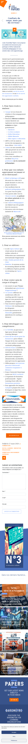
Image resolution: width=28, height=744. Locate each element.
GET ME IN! (14, 700)
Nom (3, 491)
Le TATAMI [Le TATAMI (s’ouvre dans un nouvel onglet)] (9, 330)
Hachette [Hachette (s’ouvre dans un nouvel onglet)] (11, 130)
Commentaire (5, 472)
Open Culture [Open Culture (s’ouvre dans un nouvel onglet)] (15, 249)
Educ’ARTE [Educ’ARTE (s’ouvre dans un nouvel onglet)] (18, 145)
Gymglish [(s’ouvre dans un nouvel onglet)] (8, 388)
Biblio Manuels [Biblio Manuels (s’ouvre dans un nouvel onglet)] (13, 136)
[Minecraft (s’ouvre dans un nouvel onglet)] (17, 211)
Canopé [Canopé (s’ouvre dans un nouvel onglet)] (7, 112)
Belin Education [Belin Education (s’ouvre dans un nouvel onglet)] (14, 134)
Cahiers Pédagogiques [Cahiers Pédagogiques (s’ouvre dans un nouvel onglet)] (16, 203)
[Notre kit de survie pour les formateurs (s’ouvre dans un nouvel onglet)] (13, 339)
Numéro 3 (14, 13)
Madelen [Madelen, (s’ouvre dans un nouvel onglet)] (8, 264)
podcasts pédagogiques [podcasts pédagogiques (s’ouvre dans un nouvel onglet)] (13, 189)
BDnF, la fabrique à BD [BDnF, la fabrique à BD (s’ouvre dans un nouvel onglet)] (13, 178)
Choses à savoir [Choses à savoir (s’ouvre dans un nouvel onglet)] (10, 196)
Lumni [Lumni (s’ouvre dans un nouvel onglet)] (7, 147)
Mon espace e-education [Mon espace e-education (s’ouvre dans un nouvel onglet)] (16, 138)
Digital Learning (7, 448)
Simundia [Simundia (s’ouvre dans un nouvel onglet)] (8, 313)
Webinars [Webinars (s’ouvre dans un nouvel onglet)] (8, 306)
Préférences (14, 740)
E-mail (4, 497)
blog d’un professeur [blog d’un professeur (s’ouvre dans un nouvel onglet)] (11, 160)
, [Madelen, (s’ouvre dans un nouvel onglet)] (11, 264)
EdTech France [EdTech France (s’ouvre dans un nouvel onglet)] (10, 347)
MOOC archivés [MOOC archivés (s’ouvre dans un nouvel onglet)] (18, 374)
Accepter (14, 732)
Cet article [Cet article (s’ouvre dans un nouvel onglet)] (9, 293)
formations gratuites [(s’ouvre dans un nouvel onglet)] (12, 383)
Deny (14, 736)
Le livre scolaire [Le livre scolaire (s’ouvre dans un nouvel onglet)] (14, 132)
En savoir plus (14, 435)
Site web (4, 504)
